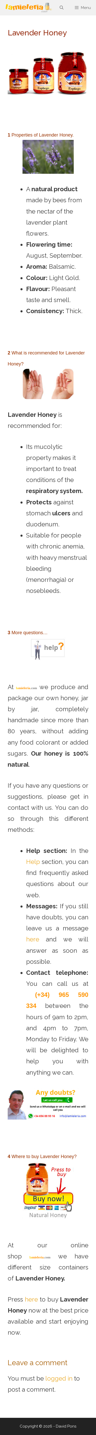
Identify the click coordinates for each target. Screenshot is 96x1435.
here (32, 939)
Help (33, 861)
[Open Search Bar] (61, 7)
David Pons (66, 1426)
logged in (58, 1378)
